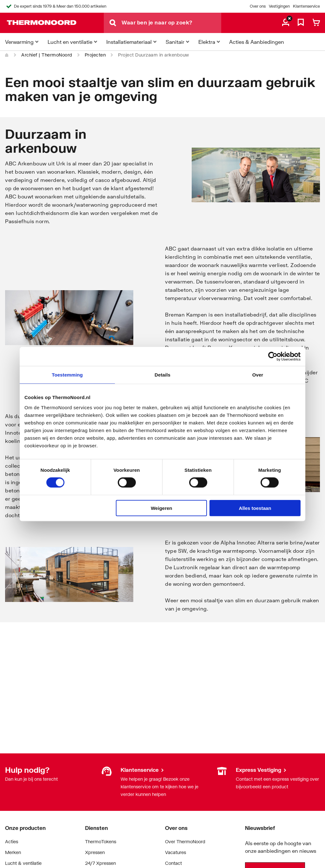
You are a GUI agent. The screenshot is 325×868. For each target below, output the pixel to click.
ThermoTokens (100, 841)
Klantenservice (306, 6)
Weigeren (161, 508)
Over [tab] (257, 374)
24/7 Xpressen (100, 863)
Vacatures (175, 852)
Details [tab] (162, 374)
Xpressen (95, 852)
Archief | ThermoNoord (46, 54)
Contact (173, 863)
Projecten (95, 54)
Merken (13, 852)
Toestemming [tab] (67, 374)
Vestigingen (279, 6)
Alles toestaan (255, 508)
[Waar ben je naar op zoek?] (171, 23)
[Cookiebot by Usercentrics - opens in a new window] (273, 356)
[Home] (7, 55)
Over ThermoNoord (185, 841)
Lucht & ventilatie (23, 863)
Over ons (258, 6)
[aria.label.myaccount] (286, 23)
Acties (11, 841)
